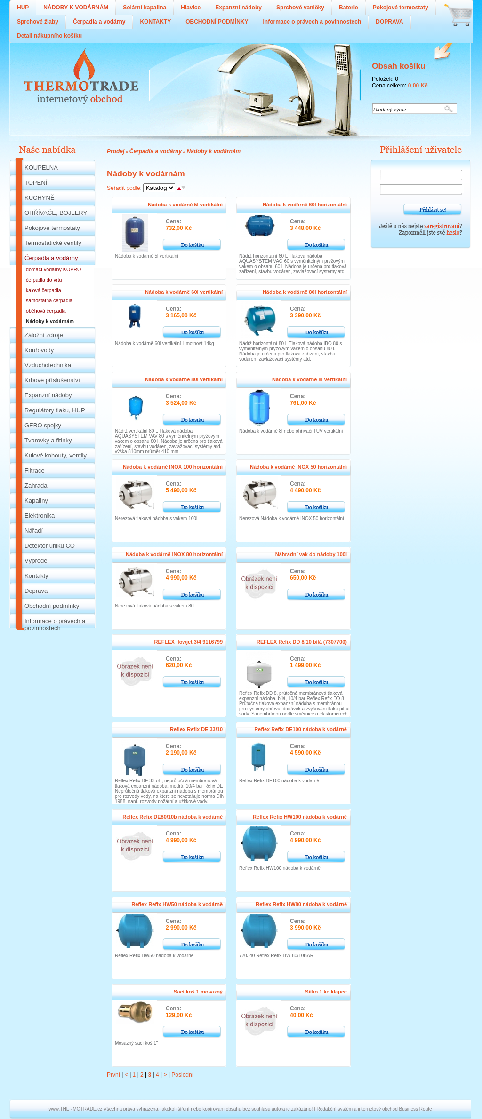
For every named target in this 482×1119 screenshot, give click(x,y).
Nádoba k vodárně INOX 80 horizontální (174, 554)
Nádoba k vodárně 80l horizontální (305, 292)
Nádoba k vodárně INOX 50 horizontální (298, 467)
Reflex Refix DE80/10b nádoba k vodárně (172, 817)
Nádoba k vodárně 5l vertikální (185, 204)
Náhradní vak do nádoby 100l (311, 554)
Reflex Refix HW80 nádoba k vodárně (301, 904)
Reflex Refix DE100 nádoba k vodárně (300, 729)
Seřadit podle (123, 188)
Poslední (182, 1075)
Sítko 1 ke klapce (326, 991)
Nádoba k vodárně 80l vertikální (184, 379)
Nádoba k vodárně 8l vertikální (309, 379)
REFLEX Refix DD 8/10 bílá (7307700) (302, 642)
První (113, 1075)
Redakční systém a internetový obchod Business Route (374, 1108)
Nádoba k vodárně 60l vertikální (184, 292)
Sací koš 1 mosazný (198, 991)
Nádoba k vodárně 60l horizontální (305, 204)
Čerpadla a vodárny (155, 151)
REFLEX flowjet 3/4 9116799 (188, 642)
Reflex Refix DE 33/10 (196, 729)
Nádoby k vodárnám (213, 151)
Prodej (115, 151)
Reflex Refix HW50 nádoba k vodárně (177, 904)
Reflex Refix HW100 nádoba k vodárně (300, 817)
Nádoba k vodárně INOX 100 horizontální (173, 467)
